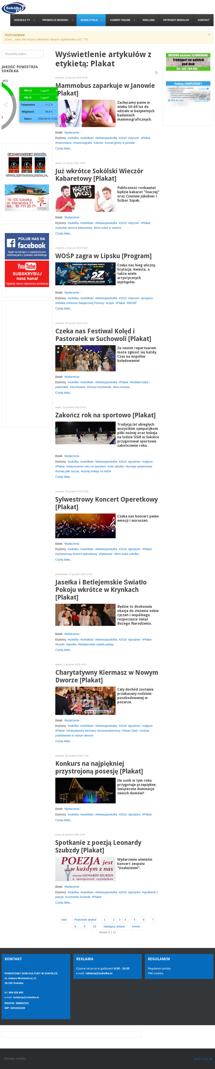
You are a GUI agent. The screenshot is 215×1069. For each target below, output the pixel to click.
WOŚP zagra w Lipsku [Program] (103, 256)
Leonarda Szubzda (79, 897)
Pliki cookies (155, 973)
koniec (136, 926)
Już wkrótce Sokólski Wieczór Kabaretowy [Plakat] (99, 175)
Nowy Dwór (131, 730)
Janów (99, 142)
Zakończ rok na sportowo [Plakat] (105, 415)
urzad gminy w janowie (120, 142)
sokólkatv (88, 138)
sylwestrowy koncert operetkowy (77, 554)
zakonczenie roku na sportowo (87, 466)
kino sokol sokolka (127, 554)
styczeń (134, 138)
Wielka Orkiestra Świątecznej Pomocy (80, 303)
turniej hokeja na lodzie (96, 471)
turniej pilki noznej (68, 471)
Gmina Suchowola (99, 387)
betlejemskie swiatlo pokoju (97, 644)
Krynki (61, 644)
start (64, 919)
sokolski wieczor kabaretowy (75, 227)
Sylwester (106, 554)
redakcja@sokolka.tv (26, 997)
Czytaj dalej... (63, 148)
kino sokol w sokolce (108, 227)
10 (94, 926)
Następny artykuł (114, 926)
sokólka (74, 138)
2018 (123, 461)
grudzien (135, 461)
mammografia (83, 142)
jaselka (72, 644)
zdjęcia (148, 461)
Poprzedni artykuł (85, 919)
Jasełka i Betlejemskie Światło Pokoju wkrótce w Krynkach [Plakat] (101, 590)
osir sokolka (116, 466)
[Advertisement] (27, 363)
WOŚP (132, 303)
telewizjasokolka (107, 138)
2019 (123, 138)
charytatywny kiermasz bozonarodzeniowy (94, 730)
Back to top (203, 1059)
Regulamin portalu (159, 968)
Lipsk (110, 303)
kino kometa (122, 387)
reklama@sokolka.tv (99, 973)
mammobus (64, 142)
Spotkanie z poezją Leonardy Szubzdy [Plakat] (98, 846)
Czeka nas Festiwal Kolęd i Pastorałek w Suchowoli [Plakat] (103, 335)
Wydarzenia (71, 132)
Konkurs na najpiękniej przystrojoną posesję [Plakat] (99, 767)
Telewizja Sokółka (15, 1058)
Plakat (146, 138)
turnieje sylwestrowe (139, 466)
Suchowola (78, 387)
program (147, 298)
